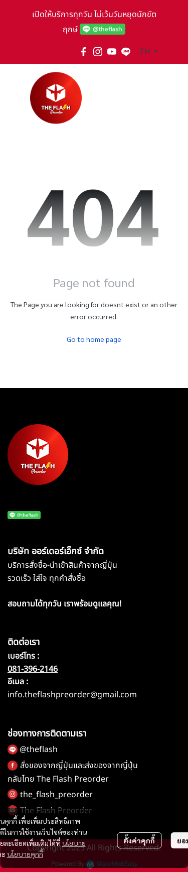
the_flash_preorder (56, 795)
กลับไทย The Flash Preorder (58, 779)
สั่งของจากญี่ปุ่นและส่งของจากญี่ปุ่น (79, 766)
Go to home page (94, 338)
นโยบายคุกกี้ (25, 853)
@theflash (39, 749)
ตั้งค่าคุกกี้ (139, 840)
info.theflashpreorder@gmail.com (72, 695)
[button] (148, 52)
